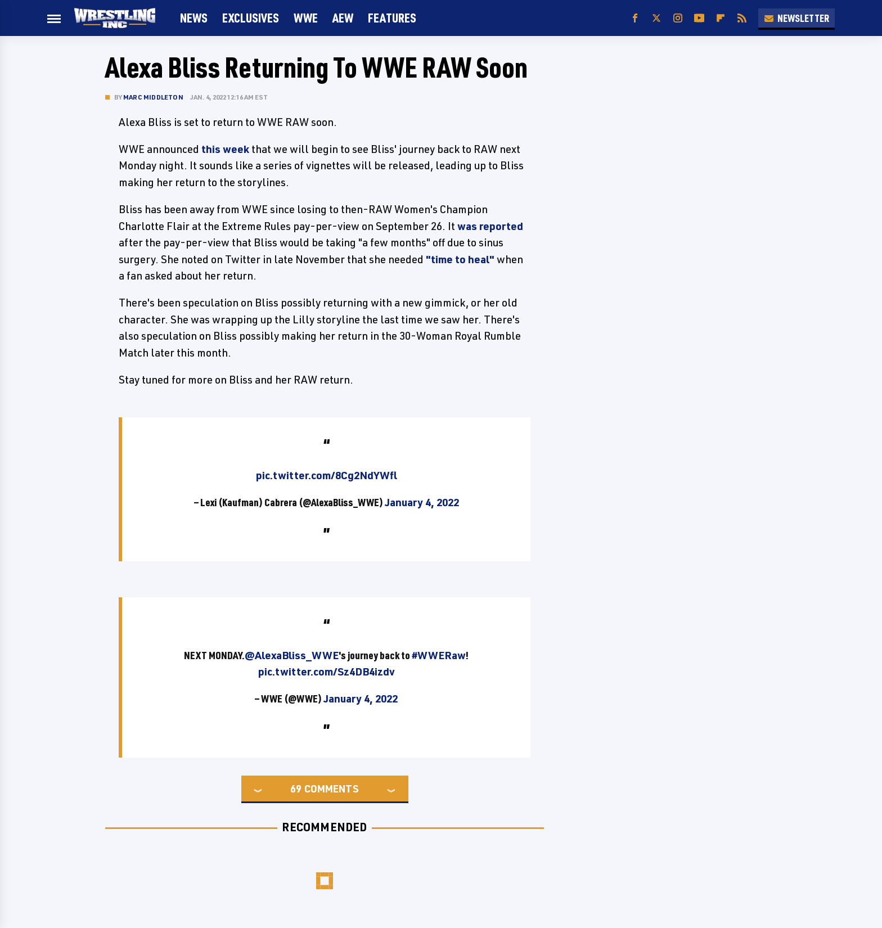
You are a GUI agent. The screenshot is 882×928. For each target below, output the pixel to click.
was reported (490, 226)
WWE (306, 17)
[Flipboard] (721, 18)
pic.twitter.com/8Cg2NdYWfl (326, 475)
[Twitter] (656, 18)
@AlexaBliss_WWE (292, 655)
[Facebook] (635, 18)
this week (225, 149)
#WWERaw (439, 655)
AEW (342, 17)
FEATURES (392, 17)
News (194, 17)
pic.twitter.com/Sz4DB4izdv (326, 671)
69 (296, 788)
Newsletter (796, 18)
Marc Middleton (153, 97)
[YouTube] (699, 18)
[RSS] (742, 18)
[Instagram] (678, 18)
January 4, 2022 (422, 502)
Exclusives (250, 17)
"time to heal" (460, 259)
